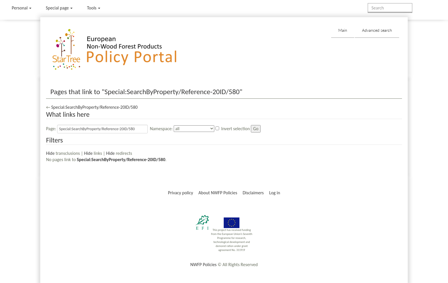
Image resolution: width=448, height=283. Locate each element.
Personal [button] (21, 8)
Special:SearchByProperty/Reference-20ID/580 (94, 107)
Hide (50, 153)
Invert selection (235, 128)
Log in (274, 192)
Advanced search (377, 30)
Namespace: (161, 128)
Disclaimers (253, 192)
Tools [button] (93, 8)
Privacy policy (180, 192)
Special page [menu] (59, 8)
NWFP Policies (203, 264)
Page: (51, 128)
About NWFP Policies (218, 192)
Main (342, 30)
